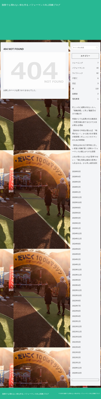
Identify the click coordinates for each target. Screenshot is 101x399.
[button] (97, 47)
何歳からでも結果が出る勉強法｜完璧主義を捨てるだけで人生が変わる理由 (84, 122)
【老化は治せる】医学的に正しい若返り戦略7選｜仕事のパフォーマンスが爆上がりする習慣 (85, 148)
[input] (85, 48)
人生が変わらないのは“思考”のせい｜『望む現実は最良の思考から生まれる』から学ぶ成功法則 (85, 160)
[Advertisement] (50, 26)
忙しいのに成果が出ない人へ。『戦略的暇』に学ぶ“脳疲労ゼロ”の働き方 (84, 110)
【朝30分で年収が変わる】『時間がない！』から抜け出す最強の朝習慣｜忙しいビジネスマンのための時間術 (84, 135)
